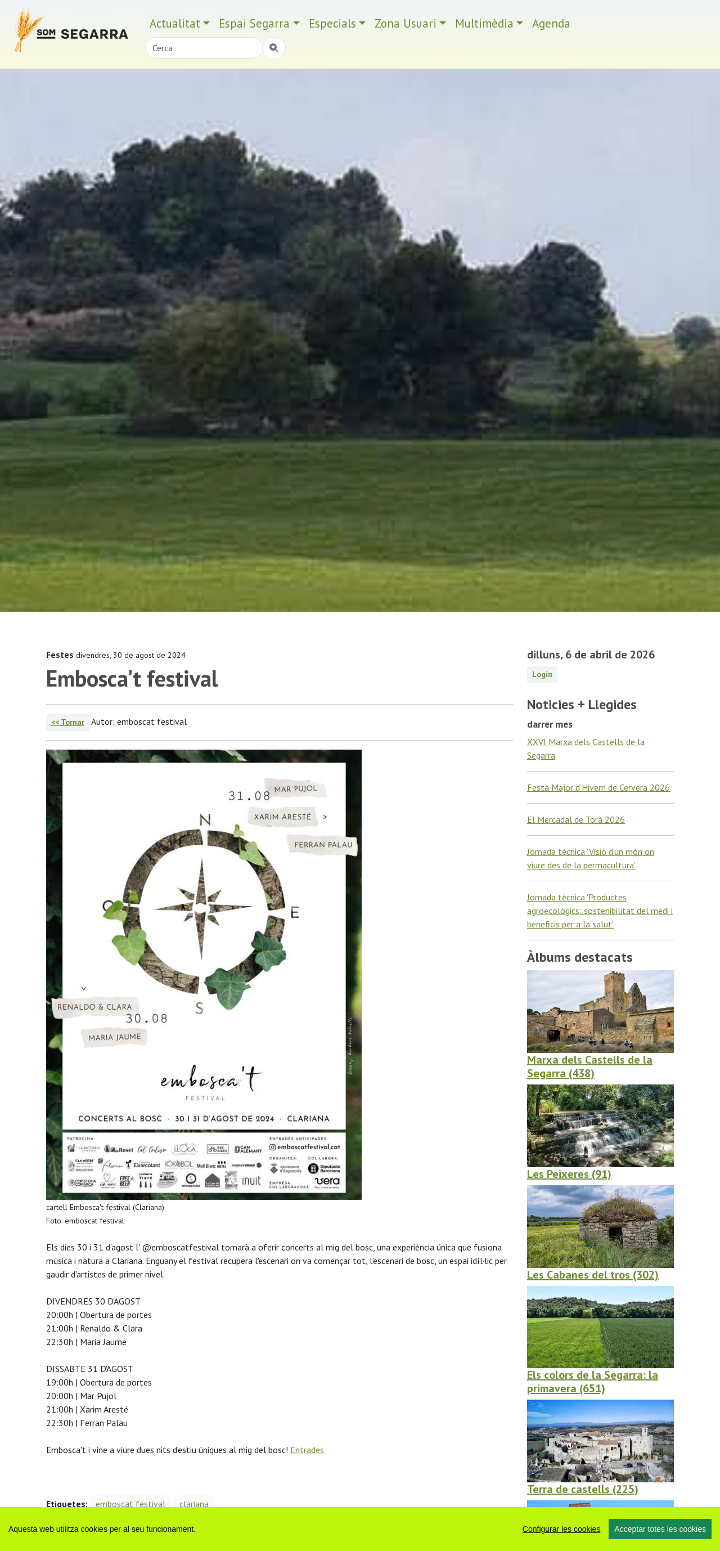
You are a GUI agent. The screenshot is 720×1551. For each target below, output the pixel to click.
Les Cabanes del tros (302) (593, 1274)
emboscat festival (130, 1503)
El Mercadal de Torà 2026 (576, 819)
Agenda (551, 23)
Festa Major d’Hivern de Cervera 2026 (598, 787)
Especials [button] (332, 23)
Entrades (307, 1449)
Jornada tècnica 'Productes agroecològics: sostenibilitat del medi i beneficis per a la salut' (600, 910)
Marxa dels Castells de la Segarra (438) (589, 1066)
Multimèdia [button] (484, 23)
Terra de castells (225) (582, 1489)
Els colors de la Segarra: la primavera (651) (592, 1382)
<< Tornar (67, 722)
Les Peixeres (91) (569, 1174)
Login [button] (542, 674)
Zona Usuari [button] (405, 23)
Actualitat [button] (175, 23)
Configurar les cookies (562, 1529)
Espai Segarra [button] (254, 23)
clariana (194, 1503)
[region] (360, 1529)
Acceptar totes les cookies (660, 1529)
